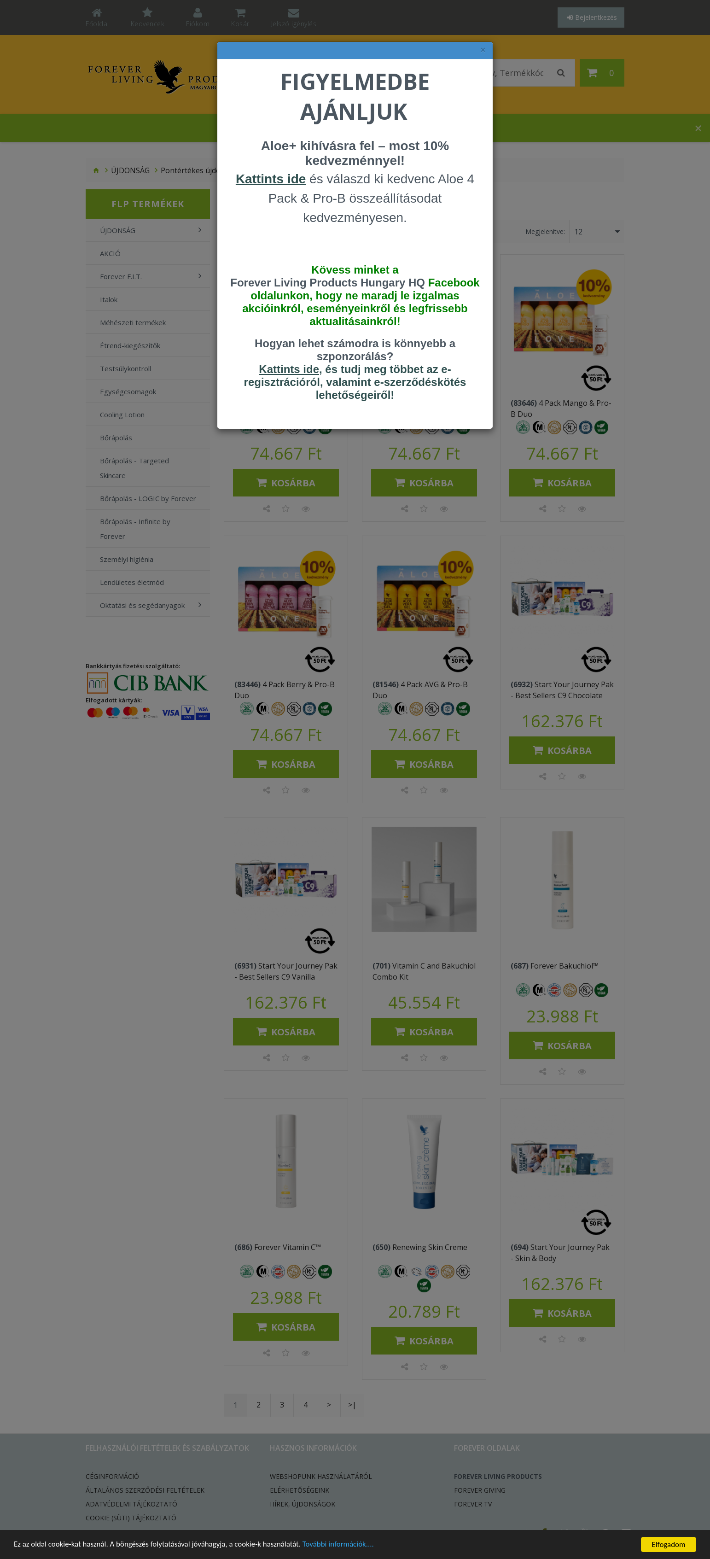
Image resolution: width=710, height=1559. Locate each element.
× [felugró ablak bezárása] (483, 50)
